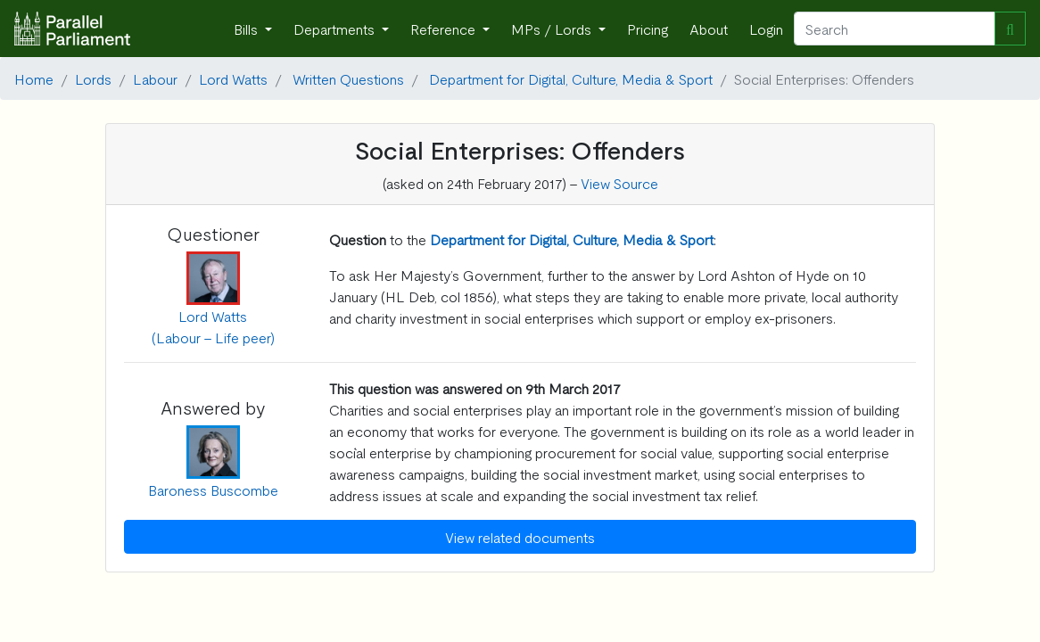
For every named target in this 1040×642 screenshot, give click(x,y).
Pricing (647, 28)
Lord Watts (233, 78)
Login (766, 28)
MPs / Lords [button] (553, 28)
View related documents (520, 537)
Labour (155, 78)
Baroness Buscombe (213, 489)
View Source (619, 183)
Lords (93, 78)
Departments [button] (335, 28)
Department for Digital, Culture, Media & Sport (571, 78)
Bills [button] (247, 28)
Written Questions (348, 78)
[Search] (894, 28)
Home (34, 78)
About (708, 28)
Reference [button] (444, 28)
